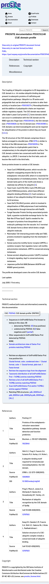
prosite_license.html (32, 576)
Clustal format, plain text (31, 364)
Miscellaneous (15, 72)
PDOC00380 (41, 123)
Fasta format (14, 367)
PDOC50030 (33, 144)
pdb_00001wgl (38, 395)
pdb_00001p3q (26, 395)
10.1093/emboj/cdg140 (31, 481)
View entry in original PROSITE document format (21, 45)
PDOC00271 (26, 105)
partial (29, 332)
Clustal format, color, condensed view (24, 361)
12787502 (26, 514)
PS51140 (12, 313)
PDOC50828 (11, 123)
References (14, 66)
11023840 (26, 443)
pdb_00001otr (14, 395)
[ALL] (11, 398)
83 (32, 326)
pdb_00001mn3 (36, 392)
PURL (4, 51)
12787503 (26, 550)
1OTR (35, 141)
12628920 (26, 476)
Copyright (28, 66)
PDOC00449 (28, 120)
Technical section (31, 60)
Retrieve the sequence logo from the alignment (27, 370)
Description (14, 60)
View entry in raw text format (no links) (17, 48)
